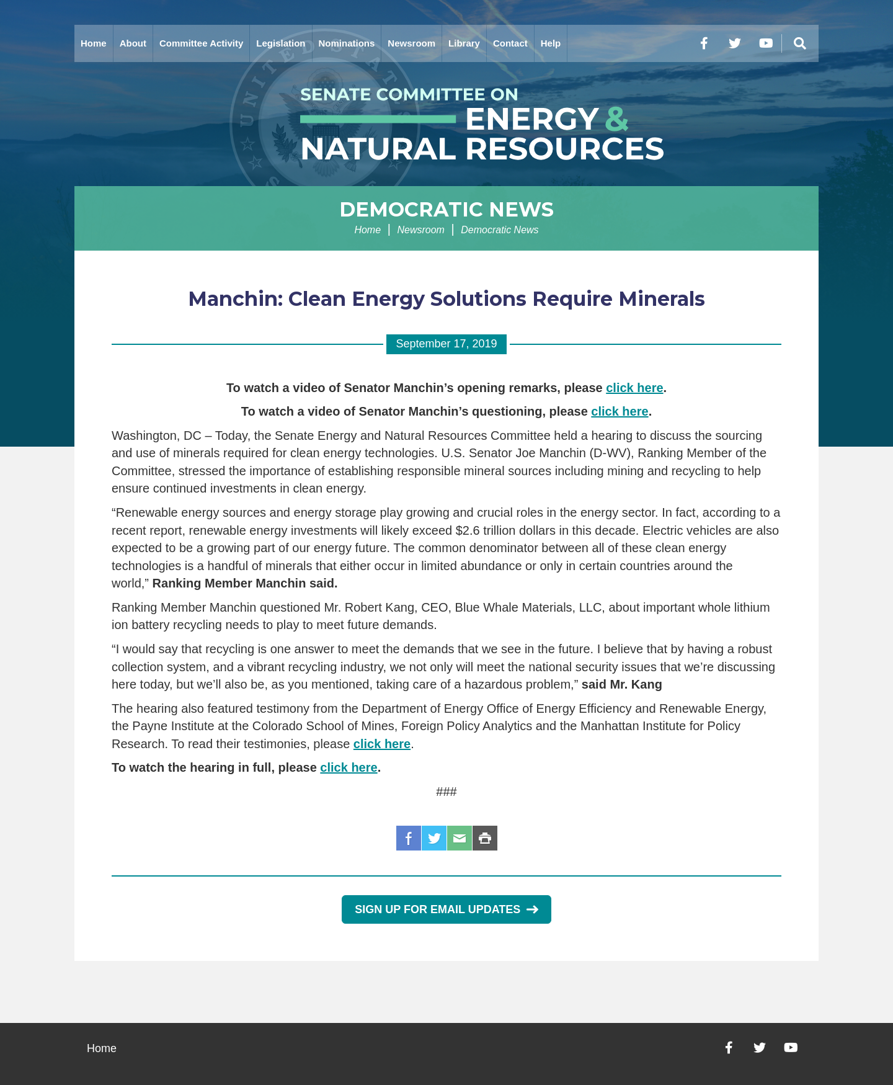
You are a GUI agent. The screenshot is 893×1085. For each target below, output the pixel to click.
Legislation (280, 43)
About (133, 43)
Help (551, 43)
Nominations (347, 43)
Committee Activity (201, 43)
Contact (510, 43)
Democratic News (446, 209)
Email (459, 838)
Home (94, 43)
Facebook (408, 838)
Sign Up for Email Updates (446, 909)
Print (485, 838)
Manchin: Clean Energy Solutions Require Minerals (446, 299)
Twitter (434, 838)
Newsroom (411, 43)
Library (464, 43)
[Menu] (800, 43)
